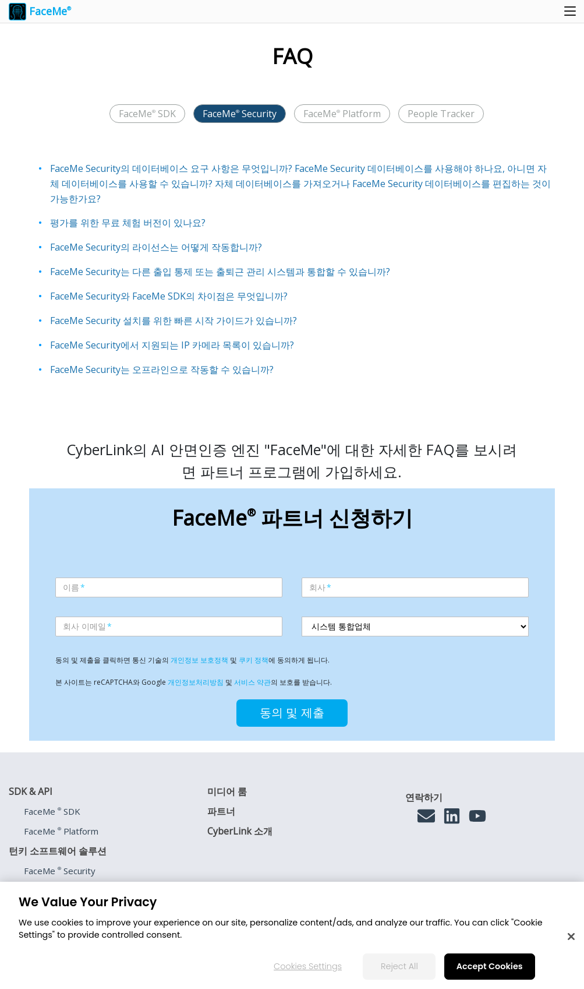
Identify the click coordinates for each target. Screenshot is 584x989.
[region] (292, 935)
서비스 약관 (252, 682)
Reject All (399, 966)
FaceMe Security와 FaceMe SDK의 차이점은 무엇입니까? (169, 296)
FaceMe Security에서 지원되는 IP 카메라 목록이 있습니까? (172, 345)
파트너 (221, 811)
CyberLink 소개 (239, 831)
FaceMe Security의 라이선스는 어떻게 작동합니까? (156, 247)
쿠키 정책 (253, 660)
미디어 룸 (227, 791)
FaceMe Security (240, 113)
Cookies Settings (308, 966)
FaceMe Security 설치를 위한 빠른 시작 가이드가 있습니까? (173, 320)
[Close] (571, 936)
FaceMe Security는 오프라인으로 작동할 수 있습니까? (162, 369)
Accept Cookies (489, 966)
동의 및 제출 (292, 712)
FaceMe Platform (342, 113)
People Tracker (441, 113)
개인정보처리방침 (196, 682)
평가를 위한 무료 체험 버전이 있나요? (128, 222)
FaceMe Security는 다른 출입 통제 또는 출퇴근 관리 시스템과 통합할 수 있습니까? (220, 271)
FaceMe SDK (147, 113)
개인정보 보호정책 (199, 660)
